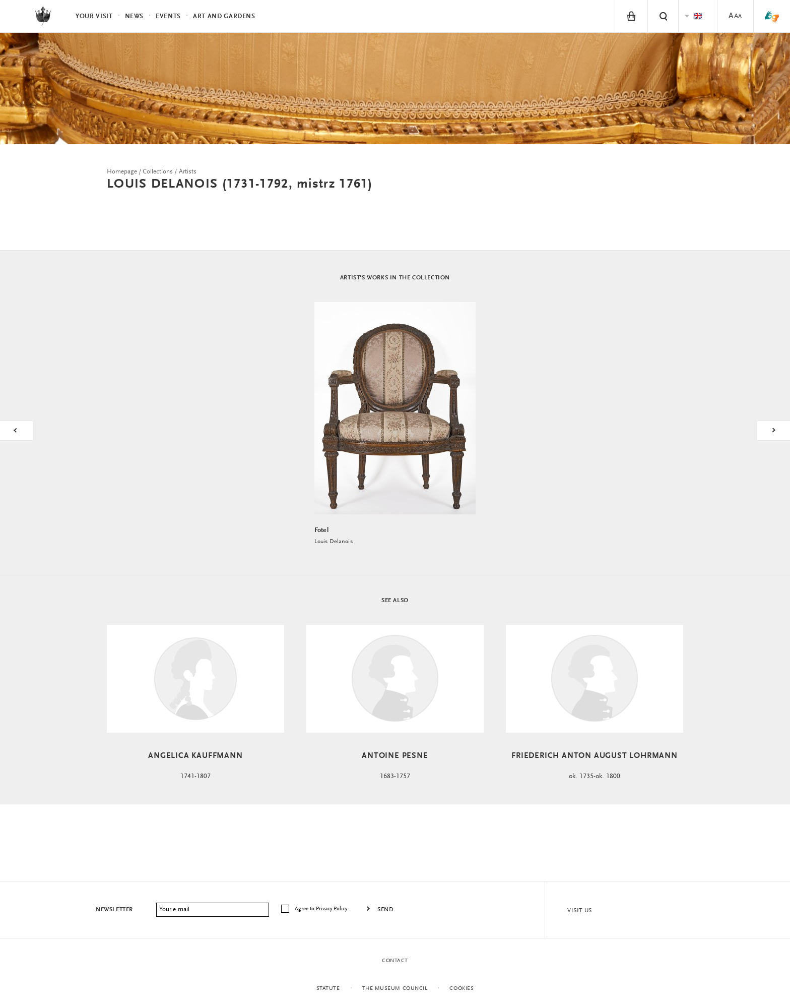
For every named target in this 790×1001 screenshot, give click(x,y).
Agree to (322, 909)
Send (385, 910)
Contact (395, 961)
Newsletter (114, 910)
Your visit (94, 16)
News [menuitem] (134, 16)
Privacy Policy (331, 909)
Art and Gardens (224, 16)
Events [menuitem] (168, 16)
